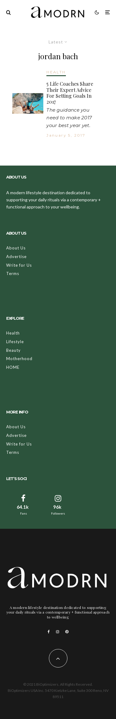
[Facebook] (49, 632)
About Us (16, 247)
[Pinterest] (66, 632)
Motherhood (19, 358)
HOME (12, 367)
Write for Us (19, 265)
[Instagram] (57, 632)
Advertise (16, 256)
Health (13, 333)
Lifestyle (15, 341)
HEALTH (56, 72)
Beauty (13, 350)
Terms (12, 273)
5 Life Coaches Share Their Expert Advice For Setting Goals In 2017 (69, 93)
